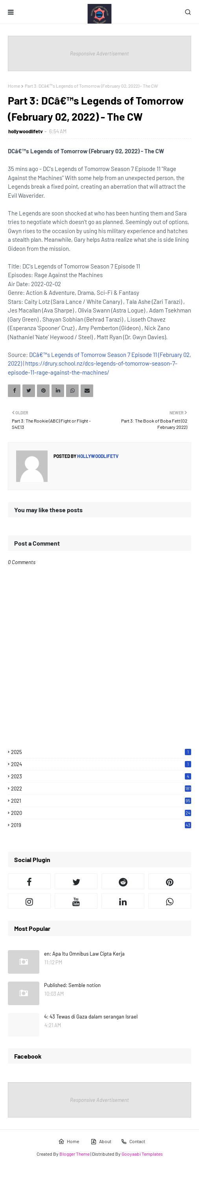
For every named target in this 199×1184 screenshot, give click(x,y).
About (100, 1141)
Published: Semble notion (72, 985)
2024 (101, 764)
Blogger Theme (74, 1153)
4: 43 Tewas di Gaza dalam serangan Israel (91, 1016)
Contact (133, 1141)
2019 (101, 825)
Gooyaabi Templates (142, 1153)
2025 (101, 752)
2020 (101, 813)
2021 (101, 801)
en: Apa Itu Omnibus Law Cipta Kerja (84, 954)
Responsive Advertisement (99, 53)
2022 (101, 788)
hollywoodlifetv (25, 131)
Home (14, 85)
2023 (101, 776)
